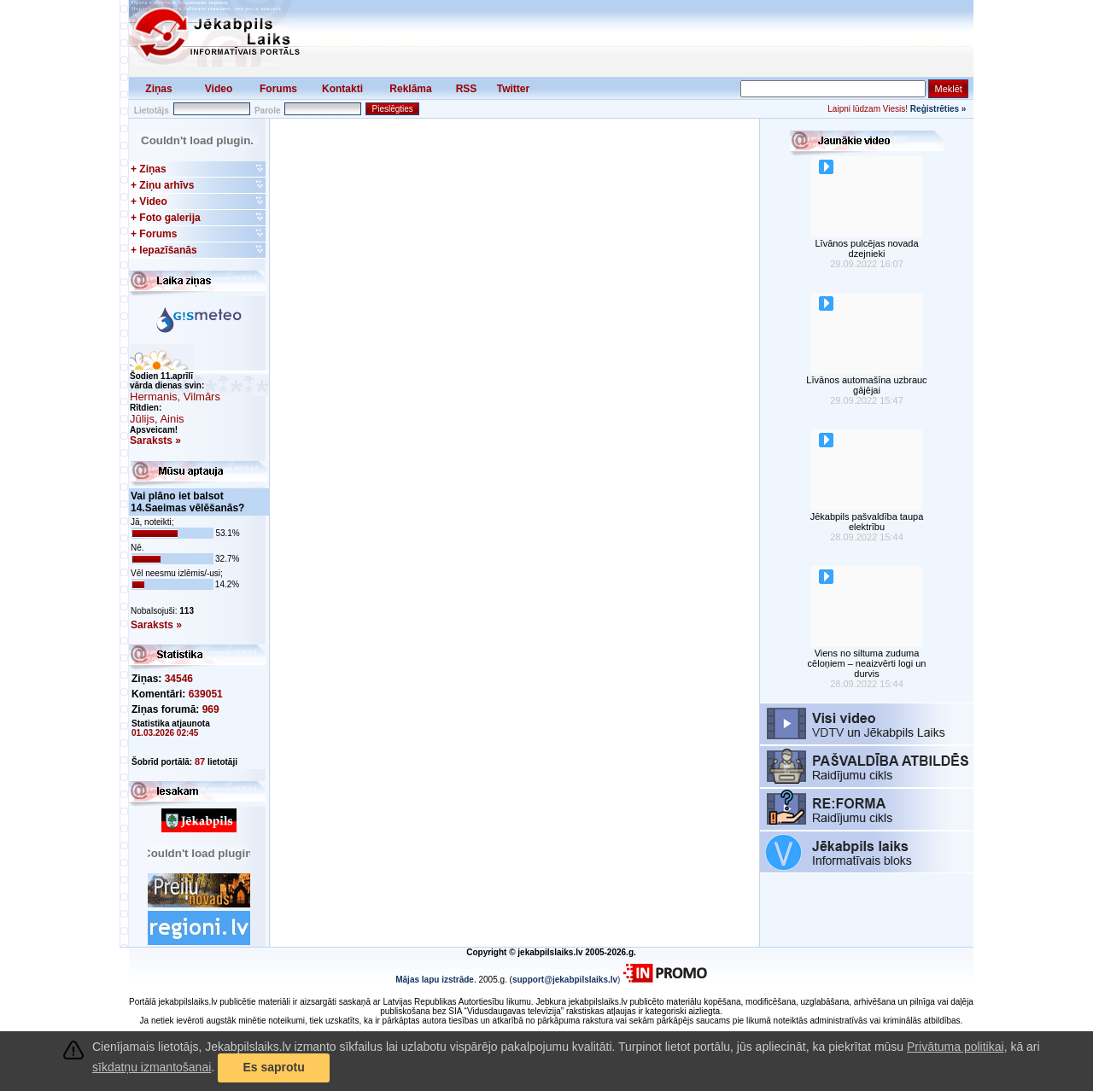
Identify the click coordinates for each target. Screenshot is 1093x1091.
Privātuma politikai (955, 1046)
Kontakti (342, 89)
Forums (278, 89)
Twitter (513, 89)
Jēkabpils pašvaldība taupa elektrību (867, 521)
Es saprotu (273, 1067)
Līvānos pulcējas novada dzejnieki (866, 248)
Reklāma (410, 89)
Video (218, 89)
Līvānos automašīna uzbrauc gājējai (866, 385)
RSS (466, 89)
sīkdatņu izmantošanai (151, 1067)
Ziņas (158, 89)
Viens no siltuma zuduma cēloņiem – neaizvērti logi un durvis (867, 663)
